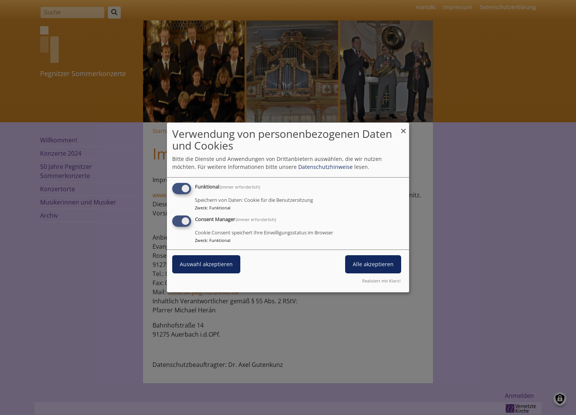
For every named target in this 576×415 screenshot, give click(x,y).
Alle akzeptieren (373, 264)
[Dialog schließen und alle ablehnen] (403, 127)
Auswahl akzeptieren (206, 264)
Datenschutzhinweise (325, 166)
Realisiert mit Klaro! (381, 281)
